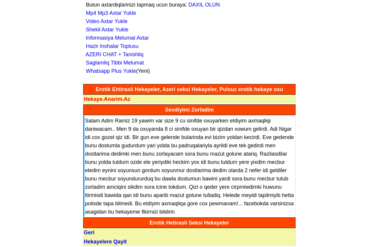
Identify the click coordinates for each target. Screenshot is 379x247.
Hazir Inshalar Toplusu (111, 46)
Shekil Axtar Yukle (106, 30)
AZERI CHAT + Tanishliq (113, 54)
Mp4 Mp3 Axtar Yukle (109, 13)
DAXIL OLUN (204, 5)
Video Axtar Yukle (105, 21)
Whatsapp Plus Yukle (109, 71)
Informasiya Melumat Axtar (116, 38)
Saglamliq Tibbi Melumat (113, 63)
